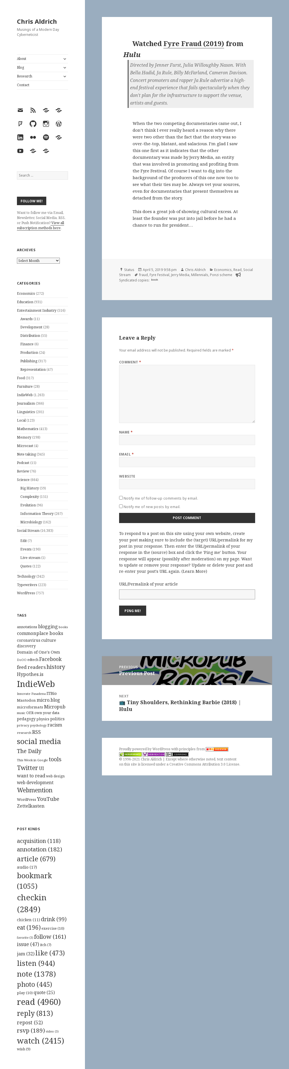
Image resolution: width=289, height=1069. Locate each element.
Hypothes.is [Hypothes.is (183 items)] (30, 674)
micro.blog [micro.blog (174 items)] (48, 700)
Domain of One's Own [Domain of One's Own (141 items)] (38, 652)
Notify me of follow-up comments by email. (161, 498)
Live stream (30, 557)
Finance (27, 344)
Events (26, 549)
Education (25, 302)
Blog (20, 67)
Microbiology (31, 522)
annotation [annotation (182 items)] (39, 849)
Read (237, 269)
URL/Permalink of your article (148, 584)
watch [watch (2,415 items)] (40, 1040)
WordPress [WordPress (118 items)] (26, 799)
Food (21, 378)
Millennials (199, 274)
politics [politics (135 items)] (57, 718)
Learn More (194, 571)
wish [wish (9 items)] (23, 1048)
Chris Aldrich (37, 21)
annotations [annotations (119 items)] (27, 626)
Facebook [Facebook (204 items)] (50, 659)
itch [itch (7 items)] (45, 944)
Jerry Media (180, 274)
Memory (24, 437)
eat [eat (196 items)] (29, 927)
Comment (130, 362)
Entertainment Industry (36, 310)
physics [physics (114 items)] (42, 718)
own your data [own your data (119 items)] (46, 712)
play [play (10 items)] (25, 992)
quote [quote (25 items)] (44, 992)
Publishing (28, 361)
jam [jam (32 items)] (25, 954)
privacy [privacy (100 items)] (23, 725)
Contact (23, 85)
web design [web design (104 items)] (55, 776)
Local (21, 420)
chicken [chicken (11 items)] (28, 919)
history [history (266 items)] (56, 667)
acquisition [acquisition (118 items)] (39, 841)
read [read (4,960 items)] (39, 1001)
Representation (33, 369)
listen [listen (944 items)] (36, 963)
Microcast (25, 445)
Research (24, 76)
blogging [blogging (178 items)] (48, 626)
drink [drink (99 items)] (54, 919)
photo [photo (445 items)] (34, 984)
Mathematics (27, 428)
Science (23, 479)
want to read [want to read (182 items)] (31, 775)
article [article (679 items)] (36, 858)
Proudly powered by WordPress (145, 749)
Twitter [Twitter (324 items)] (27, 768)
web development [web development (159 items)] (35, 783)
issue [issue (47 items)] (28, 944)
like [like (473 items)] (50, 952)
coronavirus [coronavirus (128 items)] (28, 640)
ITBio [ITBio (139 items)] (52, 693)
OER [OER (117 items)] (30, 712)
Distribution (30, 335)
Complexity (29, 496)
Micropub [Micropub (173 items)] (54, 707)
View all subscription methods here (40, 225)
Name (126, 432)
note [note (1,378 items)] (36, 974)
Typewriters (27, 584)
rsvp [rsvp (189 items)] (31, 1030)
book (154, 279)
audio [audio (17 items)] (27, 867)
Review (23, 471)
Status (129, 269)
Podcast (23, 462)
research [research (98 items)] (24, 732)
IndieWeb (25, 395)
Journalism (26, 403)
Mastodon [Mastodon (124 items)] (26, 700)
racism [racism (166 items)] (54, 725)
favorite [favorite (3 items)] (25, 938)
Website (127, 476)
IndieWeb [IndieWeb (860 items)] (36, 683)
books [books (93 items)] (63, 627)
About (21, 58)
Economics (26, 293)
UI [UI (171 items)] (41, 768)
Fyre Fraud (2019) (193, 43)
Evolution (28, 505)
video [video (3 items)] (52, 1031)
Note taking (26, 454)
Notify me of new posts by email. (152, 506)
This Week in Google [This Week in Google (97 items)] (32, 760)
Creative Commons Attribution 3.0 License (204, 764)
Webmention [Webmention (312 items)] (34, 790)
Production (29, 352)
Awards (26, 318)
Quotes (26, 566)
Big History (29, 488)
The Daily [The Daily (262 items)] (29, 751)
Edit (23, 540)
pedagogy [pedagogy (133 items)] (26, 718)
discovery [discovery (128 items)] (26, 646)
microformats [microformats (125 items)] (30, 707)
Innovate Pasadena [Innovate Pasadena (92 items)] (31, 693)
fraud (143, 274)
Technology (26, 576)
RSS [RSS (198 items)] (36, 732)
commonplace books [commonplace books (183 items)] (40, 633)
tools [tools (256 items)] (55, 759)
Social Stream (28, 530)
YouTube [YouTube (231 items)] (48, 798)
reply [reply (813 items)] (35, 1013)
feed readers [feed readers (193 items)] (31, 667)
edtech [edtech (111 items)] (32, 659)
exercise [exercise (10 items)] (52, 928)
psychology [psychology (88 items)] (38, 725)
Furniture (25, 386)
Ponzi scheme (221, 274)
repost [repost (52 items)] (30, 1022)
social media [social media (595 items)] (39, 741)
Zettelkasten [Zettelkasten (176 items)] (31, 806)
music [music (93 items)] (21, 713)
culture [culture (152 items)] (48, 640)
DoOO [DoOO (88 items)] (22, 660)
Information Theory (37, 513)
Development (31, 327)
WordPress (26, 593)
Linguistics (26, 411)
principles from (203, 749)
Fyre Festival (159, 274)
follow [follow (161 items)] (50, 936)
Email (126, 454)
